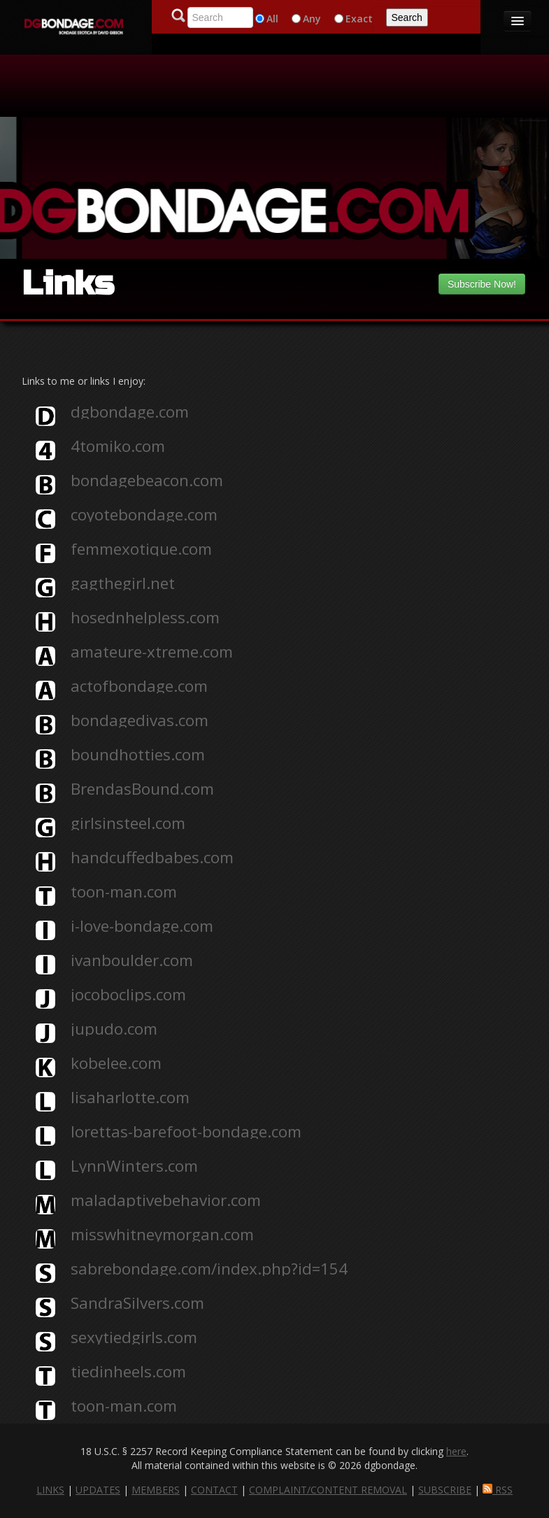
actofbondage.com (139, 686)
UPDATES (98, 1489)
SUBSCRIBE (444, 1489)
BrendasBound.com (142, 789)
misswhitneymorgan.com (162, 1235)
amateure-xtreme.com (152, 652)
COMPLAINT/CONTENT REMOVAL (328, 1489)
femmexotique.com (141, 549)
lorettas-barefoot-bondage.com (186, 1132)
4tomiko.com (118, 446)
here (456, 1451)
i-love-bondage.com (142, 926)
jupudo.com (114, 1029)
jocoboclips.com (128, 995)
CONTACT (214, 1489)
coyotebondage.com (144, 515)
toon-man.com (124, 892)
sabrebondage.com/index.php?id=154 (209, 1269)
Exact (359, 18)
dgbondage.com (130, 412)
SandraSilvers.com (137, 1303)
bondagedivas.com (139, 721)
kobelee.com (116, 1063)
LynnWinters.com (134, 1166)
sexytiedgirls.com (134, 1338)
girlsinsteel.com (128, 823)
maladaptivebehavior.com (166, 1200)
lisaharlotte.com (130, 1098)
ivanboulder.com (132, 960)
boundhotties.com (138, 755)
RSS (498, 1489)
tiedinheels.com (128, 1372)
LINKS (50, 1489)
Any (312, 18)
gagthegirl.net (123, 583)
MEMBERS (155, 1489)
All (272, 18)
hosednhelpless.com (145, 618)
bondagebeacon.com (147, 481)
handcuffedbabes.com (152, 858)
